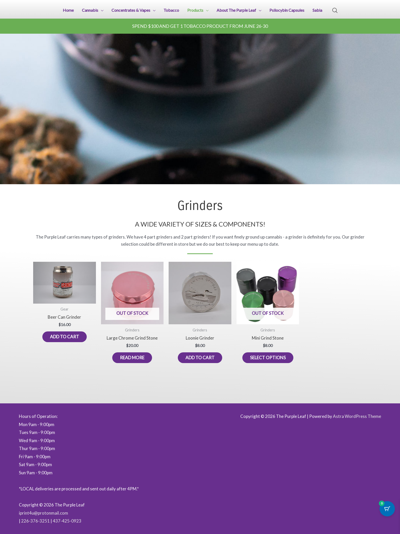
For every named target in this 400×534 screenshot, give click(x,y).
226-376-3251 (35, 521)
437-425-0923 (67, 521)
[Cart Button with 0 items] (387, 508)
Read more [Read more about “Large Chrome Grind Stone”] (132, 357)
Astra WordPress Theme (357, 416)
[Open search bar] (335, 10)
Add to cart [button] (64, 336)
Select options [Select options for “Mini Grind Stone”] (268, 357)
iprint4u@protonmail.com (43, 513)
